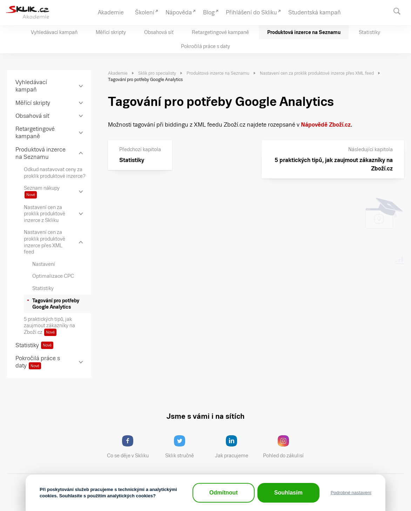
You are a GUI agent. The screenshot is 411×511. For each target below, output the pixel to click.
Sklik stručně (185, 446)
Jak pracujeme (236, 446)
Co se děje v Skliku (130, 446)
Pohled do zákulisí (286, 446)
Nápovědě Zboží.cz (326, 124)
